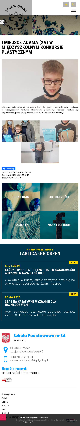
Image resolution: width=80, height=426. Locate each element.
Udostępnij (8, 169)
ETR (3, 409)
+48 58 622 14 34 (73, 4)
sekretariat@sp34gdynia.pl (66, 4)
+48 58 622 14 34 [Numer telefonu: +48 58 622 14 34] (21, 357)
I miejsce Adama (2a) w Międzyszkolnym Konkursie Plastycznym (33, 47)
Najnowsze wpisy (40, 252)
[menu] (73, 11)
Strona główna (8, 394)
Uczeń (5, 402)
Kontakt (5, 413)
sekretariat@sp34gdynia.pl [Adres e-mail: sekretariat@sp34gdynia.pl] (29, 360)
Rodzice (5, 405)
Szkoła (5, 398)
